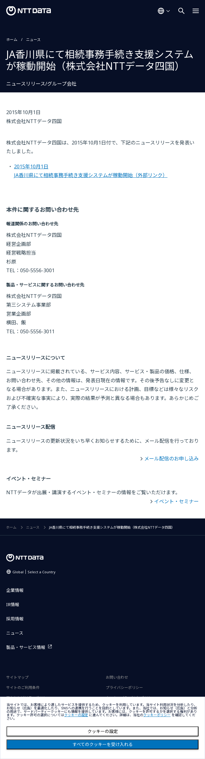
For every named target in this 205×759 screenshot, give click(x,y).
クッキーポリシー (157, 715)
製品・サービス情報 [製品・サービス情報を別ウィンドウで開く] (25, 647)
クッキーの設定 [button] (76, 715)
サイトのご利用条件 (23, 687)
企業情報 (15, 590)
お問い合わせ (117, 677)
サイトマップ (17, 677)
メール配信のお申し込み (171, 458)
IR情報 (12, 604)
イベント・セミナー (176, 501)
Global (34, 572)
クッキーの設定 (102, 731)
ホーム (11, 39)
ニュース (33, 39)
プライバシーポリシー (124, 687)
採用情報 (15, 619)
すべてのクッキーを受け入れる (103, 744)
